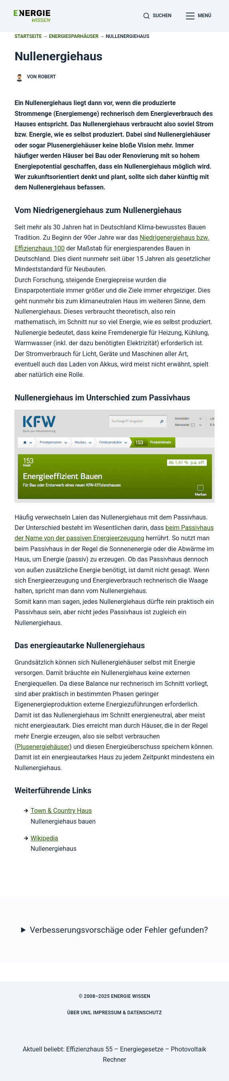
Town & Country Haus (61, 810)
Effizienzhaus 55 (89, 1049)
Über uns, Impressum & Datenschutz (114, 1012)
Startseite (28, 36)
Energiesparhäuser (74, 36)
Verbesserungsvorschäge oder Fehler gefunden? (119, 930)
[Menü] (198, 16)
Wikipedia (44, 838)
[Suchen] (157, 16)
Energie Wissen (130, 996)
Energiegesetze (141, 1049)
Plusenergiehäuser (43, 747)
